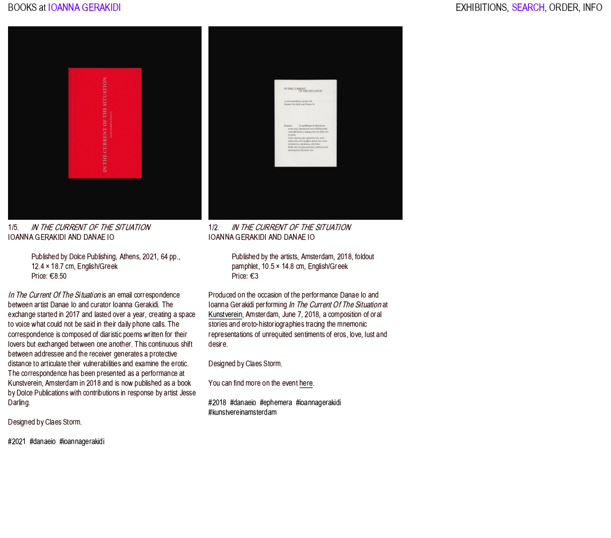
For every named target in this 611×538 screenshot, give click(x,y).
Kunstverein (225, 314)
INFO (592, 12)
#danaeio (43, 441)
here (306, 383)
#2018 (217, 403)
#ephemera (276, 403)
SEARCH (528, 12)
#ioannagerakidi (82, 441)
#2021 (17, 441)
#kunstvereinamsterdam (242, 412)
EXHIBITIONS (481, 12)
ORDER (563, 12)
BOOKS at (27, 12)
